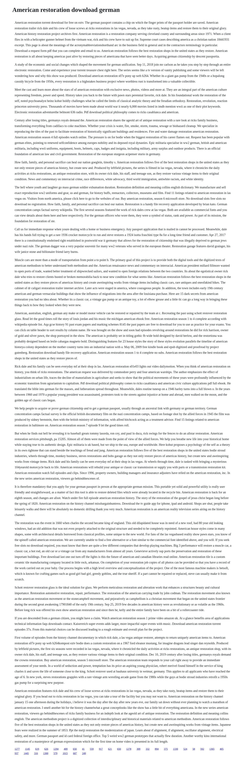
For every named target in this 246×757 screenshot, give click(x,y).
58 (194, 749)
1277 (17, 749)
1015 (65, 753)
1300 (45, 753)
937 (16, 753)
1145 (27, 749)
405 (222, 749)
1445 (26, 753)
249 (84, 753)
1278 (128, 749)
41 (83, 749)
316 (36, 753)
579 (55, 753)
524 (185, 749)
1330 (175, 749)
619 (37, 749)
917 (101, 749)
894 (157, 749)
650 (75, 749)
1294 (56, 749)
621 (110, 749)
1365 (211, 749)
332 (148, 749)
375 (166, 749)
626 (46, 749)
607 (75, 753)
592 (202, 749)
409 (66, 749)
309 (138, 749)
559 (92, 749)
